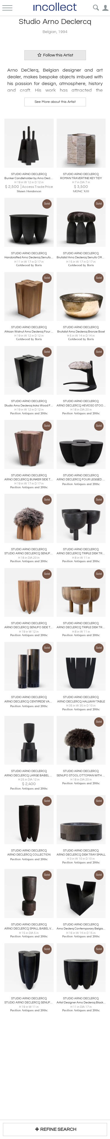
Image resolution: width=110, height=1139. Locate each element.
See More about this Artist (55, 102)
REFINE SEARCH (55, 1129)
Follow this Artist (55, 55)
